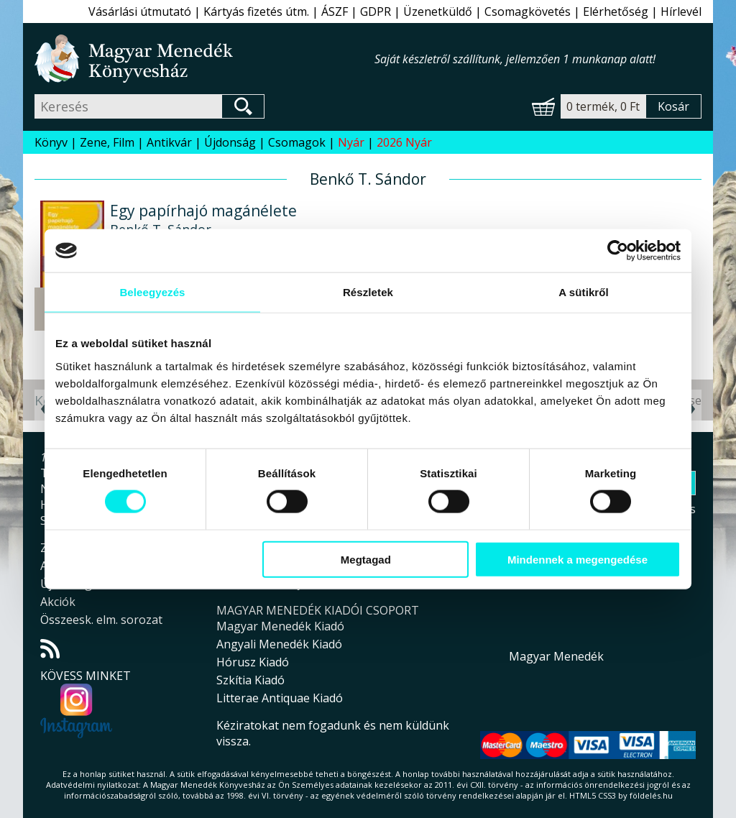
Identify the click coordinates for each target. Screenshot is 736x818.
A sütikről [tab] (583, 292)
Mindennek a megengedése (577, 559)
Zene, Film (107, 142)
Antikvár (169, 142)
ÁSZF (334, 11)
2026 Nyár (404, 142)
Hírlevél (681, 11)
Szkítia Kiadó (250, 680)
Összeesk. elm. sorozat (101, 620)
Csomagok (297, 142)
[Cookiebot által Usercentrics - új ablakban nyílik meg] (618, 251)
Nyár (351, 142)
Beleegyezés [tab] (152, 292)
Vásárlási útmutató (139, 11)
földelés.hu (651, 795)
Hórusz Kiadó (252, 662)
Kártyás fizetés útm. (256, 11)
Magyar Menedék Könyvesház (204, 59)
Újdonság (230, 142)
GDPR (375, 11)
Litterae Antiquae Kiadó (279, 698)
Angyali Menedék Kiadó (279, 644)
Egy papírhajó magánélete (203, 211)
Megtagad (366, 559)
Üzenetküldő (437, 11)
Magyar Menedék (556, 656)
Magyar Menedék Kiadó (280, 626)
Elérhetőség (615, 11)
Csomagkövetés (527, 11)
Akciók (57, 602)
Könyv (51, 142)
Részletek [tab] (368, 292)
